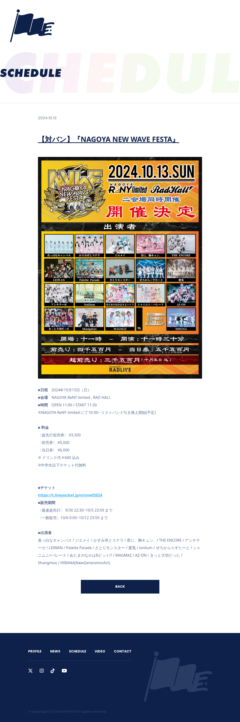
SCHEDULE (131, 10)
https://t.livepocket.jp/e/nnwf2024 (70, 495)
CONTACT (174, 10)
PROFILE (90, 10)
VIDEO (152, 10)
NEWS (109, 10)
